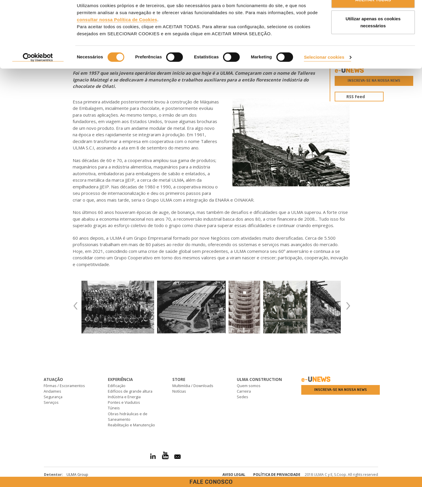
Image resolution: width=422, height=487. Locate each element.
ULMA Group (77, 474)
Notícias (179, 391)
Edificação (116, 385)
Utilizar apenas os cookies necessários (373, 38)
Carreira (244, 391)
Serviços (51, 402)
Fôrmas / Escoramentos (64, 385)
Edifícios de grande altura (130, 391)
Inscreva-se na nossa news (340, 390)
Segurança (53, 396)
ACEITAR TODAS (373, 15)
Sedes (242, 396)
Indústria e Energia (124, 396)
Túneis (114, 408)
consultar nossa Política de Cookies (117, 35)
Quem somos (249, 385)
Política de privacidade (276, 474)
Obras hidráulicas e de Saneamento (127, 416)
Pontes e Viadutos (124, 402)
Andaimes (52, 391)
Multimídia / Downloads (192, 385)
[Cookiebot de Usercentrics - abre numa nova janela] (38, 73)
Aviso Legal (233, 474)
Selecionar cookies (324, 72)
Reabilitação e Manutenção (131, 425)
